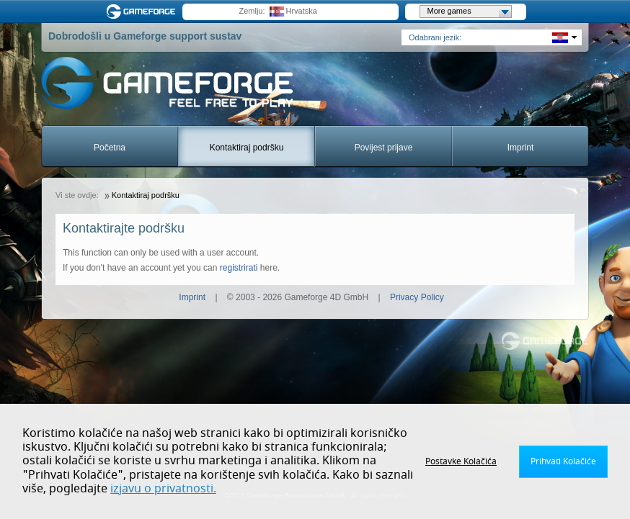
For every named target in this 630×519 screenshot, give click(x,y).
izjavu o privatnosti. (163, 488)
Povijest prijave (384, 148)
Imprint (520, 148)
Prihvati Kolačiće (563, 461)
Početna (109, 148)
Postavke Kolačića (461, 461)
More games (469, 11)
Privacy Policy (417, 297)
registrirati (239, 268)
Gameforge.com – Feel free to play (143, 11)
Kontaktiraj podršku (247, 148)
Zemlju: (252, 10)
